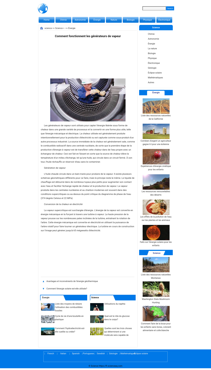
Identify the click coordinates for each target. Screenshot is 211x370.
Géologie (152, 68)
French (51, 353)
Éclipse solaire (155, 72)
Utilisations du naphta (114, 304)
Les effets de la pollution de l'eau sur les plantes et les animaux (155, 210)
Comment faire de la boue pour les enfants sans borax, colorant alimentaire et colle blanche (156, 319)
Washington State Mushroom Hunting (156, 292)
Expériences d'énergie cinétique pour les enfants (156, 160)
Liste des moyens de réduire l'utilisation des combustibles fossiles (69, 307)
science (48, 28)
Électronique (164, 20)
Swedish (101, 353)
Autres (151, 82)
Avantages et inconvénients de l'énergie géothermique (72, 281)
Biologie (130, 20)
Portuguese (88, 353)
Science (59, 28)
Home (46, 20)
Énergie (97, 20)
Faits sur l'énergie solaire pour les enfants (156, 236)
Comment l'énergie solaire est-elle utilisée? (67, 288)
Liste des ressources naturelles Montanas (156, 268)
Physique (147, 20)
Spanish (76, 353)
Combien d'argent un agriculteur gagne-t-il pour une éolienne (156, 134)
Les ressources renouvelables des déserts (156, 185)
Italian (63, 353)
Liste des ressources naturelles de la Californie (156, 109)
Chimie (63, 20)
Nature (114, 20)
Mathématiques (155, 77)
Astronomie (80, 20)
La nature (152, 48)
